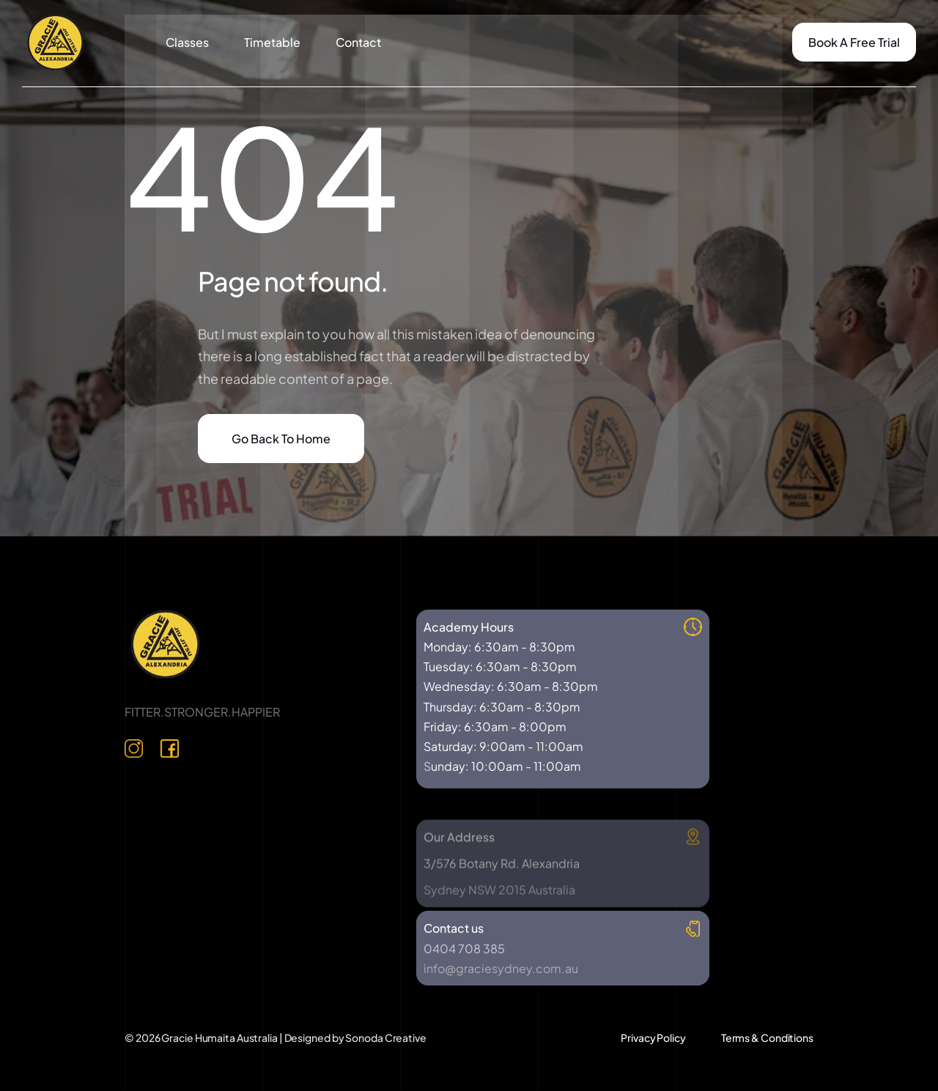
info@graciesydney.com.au (501, 968)
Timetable (272, 42)
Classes (187, 42)
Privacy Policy (653, 1037)
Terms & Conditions (767, 1037)
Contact (358, 42)
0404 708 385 (464, 948)
